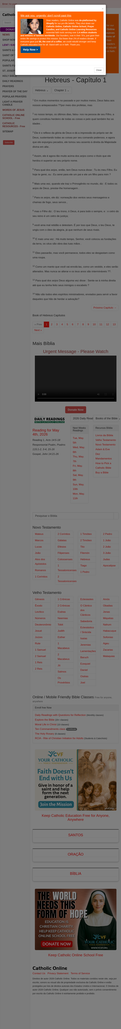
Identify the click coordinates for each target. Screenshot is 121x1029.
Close (99, 70)
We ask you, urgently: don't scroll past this (45, 15)
